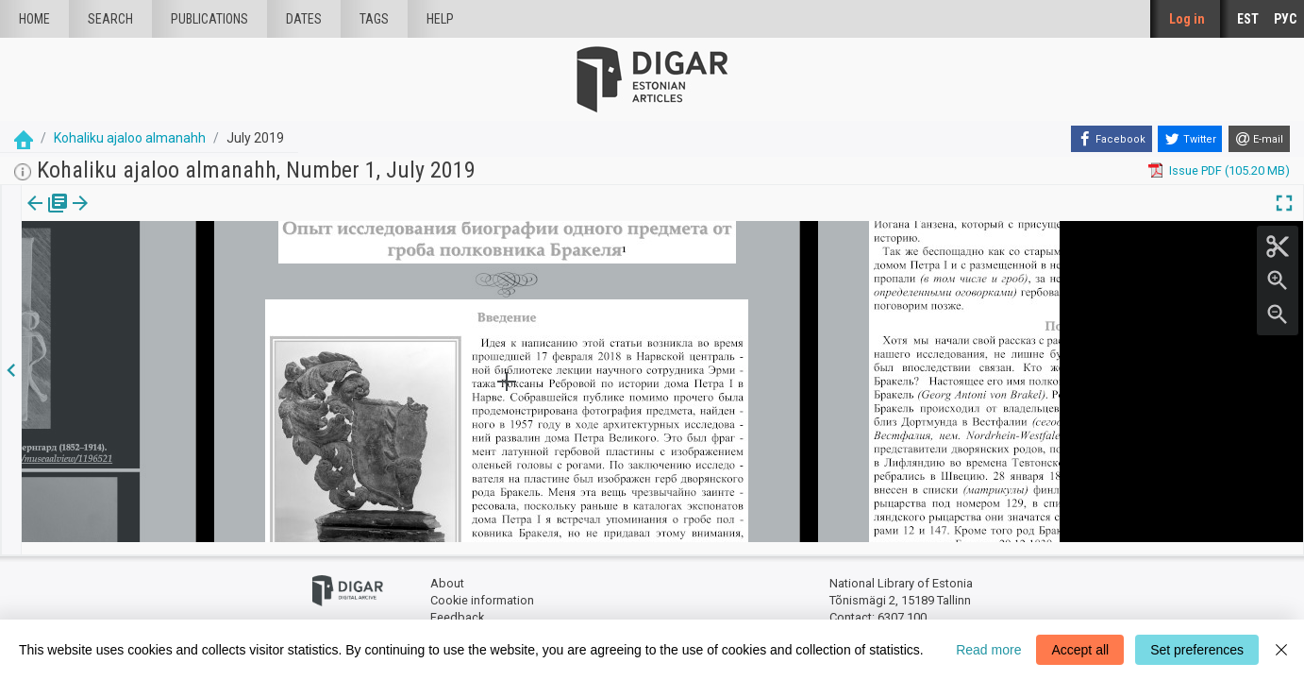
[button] (126, 216)
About (447, 572)
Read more (988, 649)
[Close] (1281, 650)
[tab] (33, 216)
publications (209, 18)
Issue (33, 216)
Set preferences (1197, 649)
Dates (304, 18)
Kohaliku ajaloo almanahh (130, 137)
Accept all (1080, 649)
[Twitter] (1190, 139)
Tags (374, 18)
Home (34, 18)
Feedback (457, 605)
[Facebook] (1111, 139)
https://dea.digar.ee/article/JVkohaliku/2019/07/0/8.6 (167, 313)
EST (1248, 18)
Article (100, 216)
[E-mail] (1259, 139)
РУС (1285, 18)
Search (110, 18)
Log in (1187, 18)
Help (440, 18)
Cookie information (482, 588)
